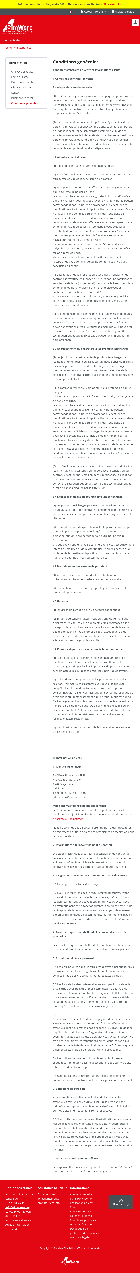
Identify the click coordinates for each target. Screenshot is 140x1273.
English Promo (20, 77)
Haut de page (121, 1202)
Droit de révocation (81, 1224)
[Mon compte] (135, 22)
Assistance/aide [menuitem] (123, 11)
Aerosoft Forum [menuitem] (92, 11)
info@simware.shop (17, 1207)
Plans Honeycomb (22, 82)
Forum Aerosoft (47, 1194)
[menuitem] (135, 22)
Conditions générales (24, 103)
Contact (15, 92)
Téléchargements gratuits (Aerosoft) (49, 1201)
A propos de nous (81, 1211)
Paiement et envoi (22, 98)
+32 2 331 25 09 (14, 1203)
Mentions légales (80, 1237)
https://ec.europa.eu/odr (68, 819)
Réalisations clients (23, 87)
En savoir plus (113, 4)
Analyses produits (22, 71)
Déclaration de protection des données (84, 1231)
